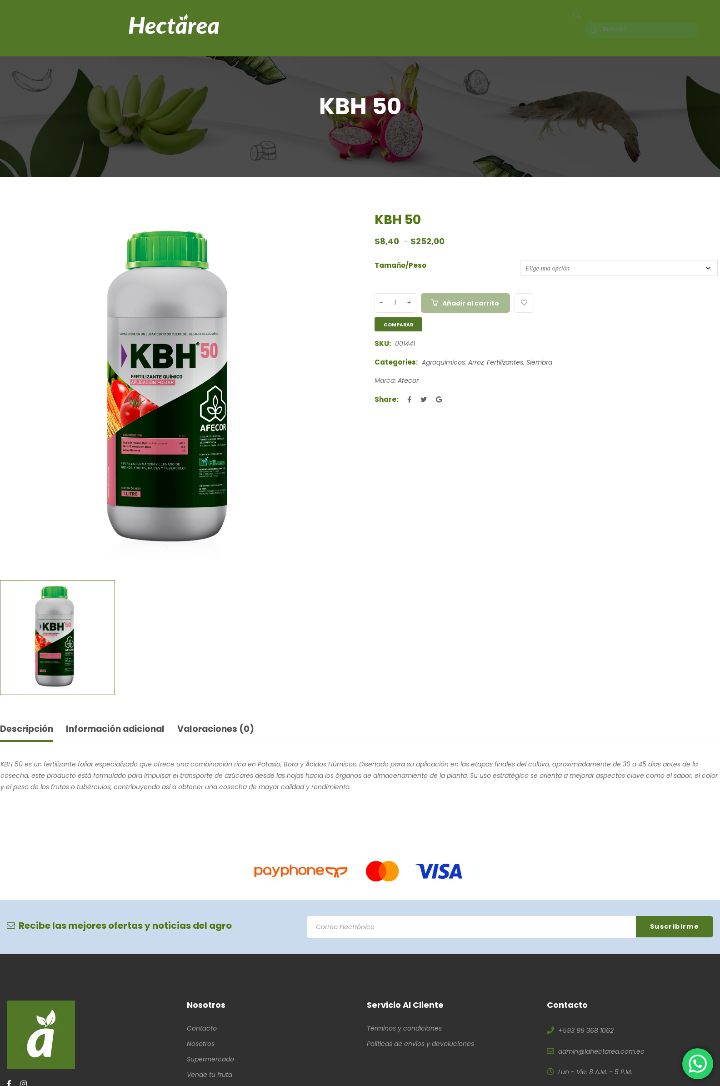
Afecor (408, 380)
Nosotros (201, 1044)
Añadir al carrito (471, 303)
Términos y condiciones (404, 1029)
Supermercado (210, 1060)
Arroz (476, 362)
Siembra (539, 362)
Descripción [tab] (28, 729)
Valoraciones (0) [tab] (227, 729)
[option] (176, 389)
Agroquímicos (443, 362)
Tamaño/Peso (400, 265)
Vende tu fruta (209, 1075)
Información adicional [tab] (122, 729)
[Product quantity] (395, 303)
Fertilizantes (505, 362)
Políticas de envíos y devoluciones (420, 1044)
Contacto (202, 1029)
